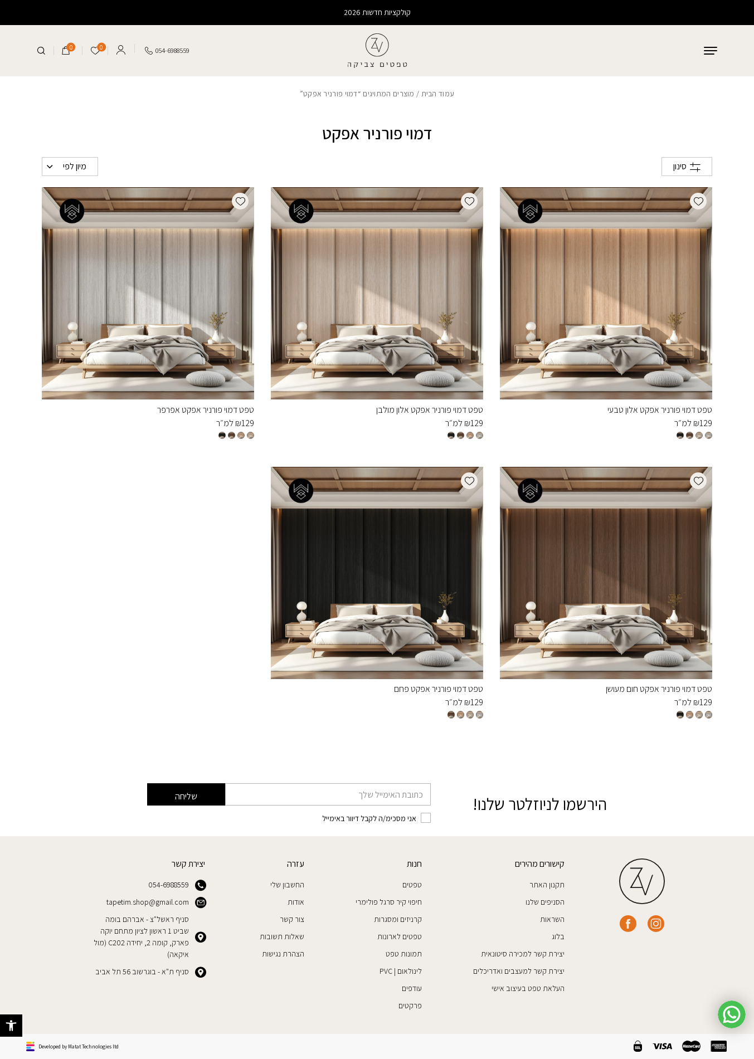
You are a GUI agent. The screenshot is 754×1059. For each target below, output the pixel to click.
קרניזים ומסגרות (398, 919)
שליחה (186, 796)
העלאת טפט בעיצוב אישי (528, 988)
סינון (687, 166)
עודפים (412, 988)
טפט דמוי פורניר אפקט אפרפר (205, 410)
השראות (552, 919)
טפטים (412, 885)
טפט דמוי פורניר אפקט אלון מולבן (429, 410)
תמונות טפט (404, 954)
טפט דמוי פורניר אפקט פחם (438, 689)
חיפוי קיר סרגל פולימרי (389, 902)
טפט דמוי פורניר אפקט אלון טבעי (659, 410)
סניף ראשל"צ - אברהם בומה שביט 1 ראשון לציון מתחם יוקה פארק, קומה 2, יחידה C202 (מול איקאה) (149, 936)
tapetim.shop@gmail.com (155, 902)
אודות (296, 902)
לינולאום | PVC (401, 971)
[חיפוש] (41, 50)
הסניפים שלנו (545, 902)
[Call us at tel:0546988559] (167, 51)
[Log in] (120, 48)
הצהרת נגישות (283, 954)
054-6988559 (176, 885)
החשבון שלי (287, 885)
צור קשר (292, 919)
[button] (11, 1025)
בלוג (558, 936)
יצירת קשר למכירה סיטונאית (523, 954)
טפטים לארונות (399, 936)
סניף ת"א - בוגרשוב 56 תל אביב (150, 972)
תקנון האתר (547, 885)
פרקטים (410, 1006)
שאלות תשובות (282, 936)
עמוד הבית (438, 94)
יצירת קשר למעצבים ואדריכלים (519, 971)
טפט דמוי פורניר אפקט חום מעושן (659, 689)
